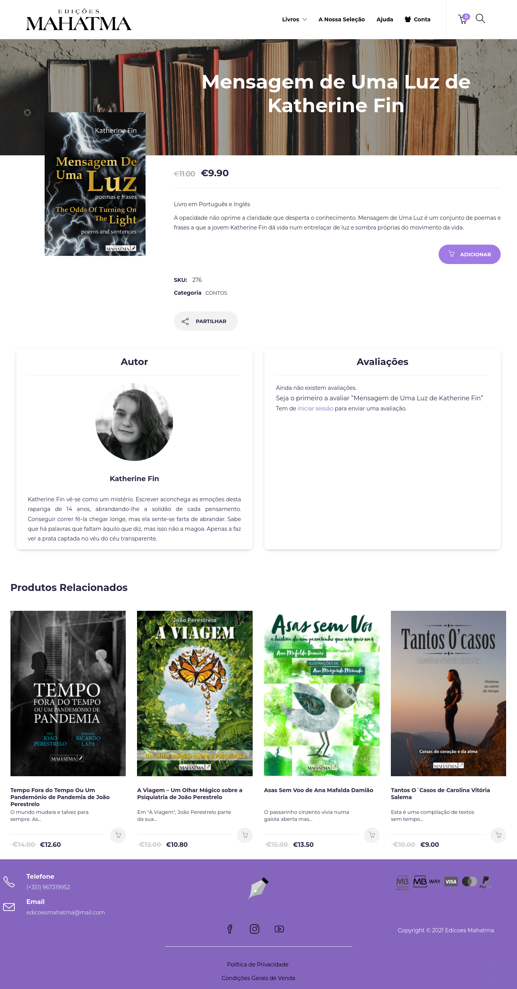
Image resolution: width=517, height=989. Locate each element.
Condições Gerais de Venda (258, 978)
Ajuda (384, 19)
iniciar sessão (315, 408)
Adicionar (475, 254)
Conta (422, 19)
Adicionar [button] (118, 835)
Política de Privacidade (258, 964)
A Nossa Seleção (342, 19)
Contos (216, 293)
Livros (290, 19)
